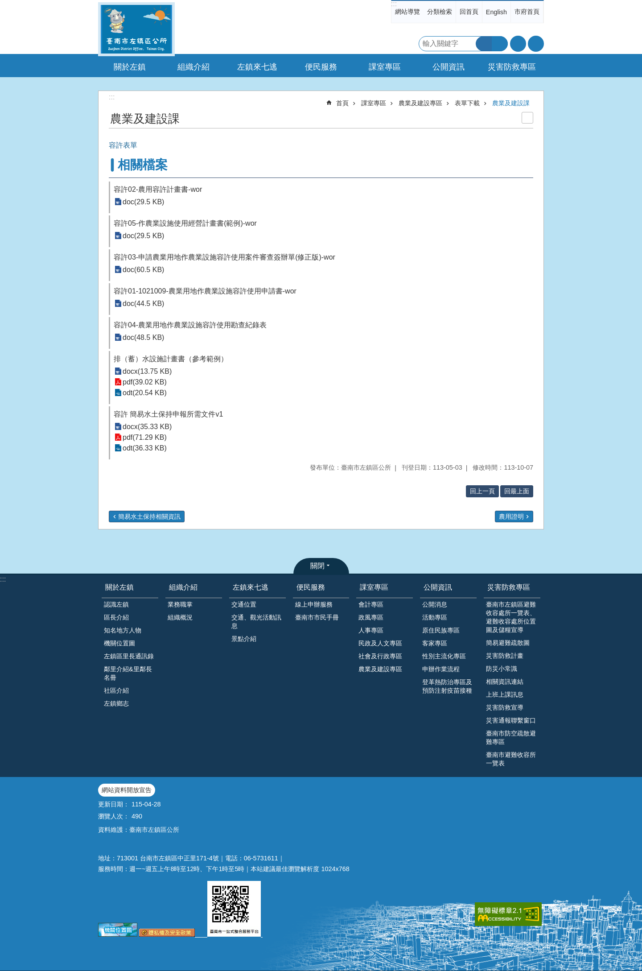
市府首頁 (526, 11)
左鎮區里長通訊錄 (129, 656)
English (496, 12)
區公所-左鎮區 (136, 29)
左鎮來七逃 (250, 587)
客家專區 (434, 643)
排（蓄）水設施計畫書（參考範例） (171, 359)
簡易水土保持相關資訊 (149, 516)
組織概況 (180, 617)
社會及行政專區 (380, 656)
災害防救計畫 (504, 655)
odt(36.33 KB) (145, 448)
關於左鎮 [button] (130, 66)
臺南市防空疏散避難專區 (511, 737)
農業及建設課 (511, 103)
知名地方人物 (122, 630)
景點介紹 (243, 638)
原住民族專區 (441, 630)
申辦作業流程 (441, 669)
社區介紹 (116, 690)
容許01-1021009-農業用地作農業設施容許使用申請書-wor (205, 291)
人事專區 (370, 630)
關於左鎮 (119, 587)
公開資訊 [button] (448, 66)
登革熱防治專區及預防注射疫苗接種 (447, 686)
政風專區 (370, 617)
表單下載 (467, 103)
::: (394, 4)
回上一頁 (482, 491)
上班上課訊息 (504, 694)
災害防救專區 (508, 587)
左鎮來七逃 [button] (257, 66)
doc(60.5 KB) (143, 269)
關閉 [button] (317, 566)
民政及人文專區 (380, 643)
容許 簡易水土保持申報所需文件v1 (168, 414)
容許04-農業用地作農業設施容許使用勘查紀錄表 (190, 325)
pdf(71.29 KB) (145, 437)
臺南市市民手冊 (317, 617)
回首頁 (469, 11)
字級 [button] (518, 44)
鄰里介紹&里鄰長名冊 (128, 673)
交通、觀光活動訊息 (256, 621)
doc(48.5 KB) (143, 337)
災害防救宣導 (504, 707)
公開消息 (434, 604)
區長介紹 (116, 617)
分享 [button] (536, 44)
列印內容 (527, 118)
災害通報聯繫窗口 (511, 720)
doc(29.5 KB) (143, 202)
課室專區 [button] (385, 66)
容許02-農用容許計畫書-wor (158, 189)
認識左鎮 (116, 604)
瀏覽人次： (113, 816)
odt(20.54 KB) (145, 393)
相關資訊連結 (504, 681)
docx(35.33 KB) (147, 426)
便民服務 (310, 587)
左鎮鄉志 (116, 703)
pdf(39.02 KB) (145, 382)
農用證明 (511, 516)
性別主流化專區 (444, 656)
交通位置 (243, 604)
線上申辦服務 (314, 604)
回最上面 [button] (516, 491)
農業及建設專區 (420, 103)
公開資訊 (438, 587)
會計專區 (370, 604)
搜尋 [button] (484, 43)
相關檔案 (143, 165)
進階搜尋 (500, 43)
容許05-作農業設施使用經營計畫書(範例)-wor (185, 223)
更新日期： (113, 804)
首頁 (342, 103)
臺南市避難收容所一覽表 (511, 759)
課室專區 (373, 103)
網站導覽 (407, 11)
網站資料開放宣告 (127, 789)
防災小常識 (501, 668)
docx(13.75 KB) (147, 371)
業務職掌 (180, 604)
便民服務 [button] (321, 66)
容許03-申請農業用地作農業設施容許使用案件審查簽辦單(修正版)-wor (224, 257)
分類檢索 (439, 11)
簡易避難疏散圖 (508, 642)
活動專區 (434, 617)
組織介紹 (183, 587)
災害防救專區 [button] (512, 66)
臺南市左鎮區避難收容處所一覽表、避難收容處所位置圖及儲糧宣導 (511, 617)
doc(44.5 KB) (143, 303)
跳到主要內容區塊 (4, 4)
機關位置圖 (119, 643)
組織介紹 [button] (193, 66)
